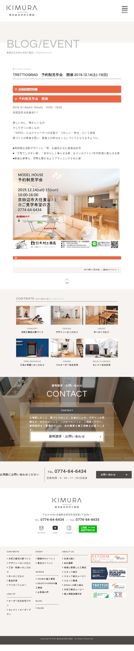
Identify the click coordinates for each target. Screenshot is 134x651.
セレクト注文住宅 (101, 365)
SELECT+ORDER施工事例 (46, 585)
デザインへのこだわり (67, 332)
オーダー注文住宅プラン (19, 603)
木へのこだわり (101, 332)
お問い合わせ (108, 475)
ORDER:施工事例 (45, 579)
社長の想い (68, 559)
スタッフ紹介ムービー (74, 576)
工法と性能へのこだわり (32, 365)
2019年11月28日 (92, 270)
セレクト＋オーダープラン (19, 612)
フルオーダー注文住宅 (67, 365)
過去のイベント (110, 270)
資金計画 (12, 581)
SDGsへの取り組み (72, 585)
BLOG (40, 608)
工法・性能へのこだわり (19, 569)
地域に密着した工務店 (74, 567)
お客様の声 (42, 592)
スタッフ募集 (69, 581)
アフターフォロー (17, 585)
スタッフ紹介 (69, 572)
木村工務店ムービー (73, 589)
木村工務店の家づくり (32, 332)
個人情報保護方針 (72, 594)
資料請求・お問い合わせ (67, 436)
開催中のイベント (45, 559)
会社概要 (67, 563)
